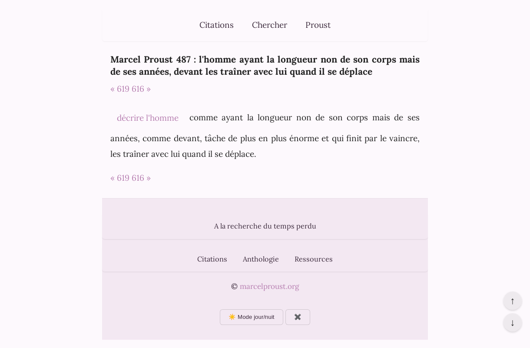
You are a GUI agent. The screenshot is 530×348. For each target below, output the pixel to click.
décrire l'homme (148, 118)
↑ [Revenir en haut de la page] (512, 300)
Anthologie (261, 259)
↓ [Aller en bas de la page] (512, 322)
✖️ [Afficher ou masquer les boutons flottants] (297, 317)
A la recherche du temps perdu (265, 226)
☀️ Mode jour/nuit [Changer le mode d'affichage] (251, 317)
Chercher (269, 25)
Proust (318, 25)
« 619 (119, 88)
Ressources (314, 259)
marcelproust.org (269, 286)
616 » (141, 88)
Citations (216, 25)
